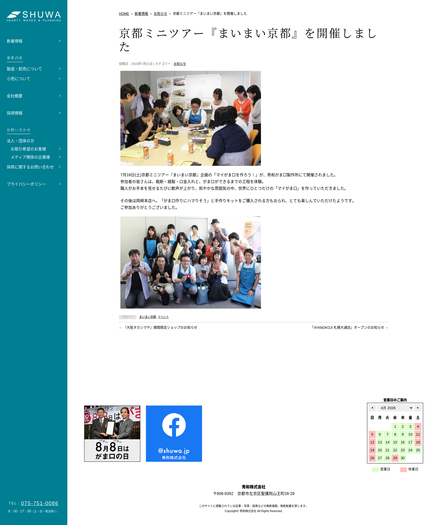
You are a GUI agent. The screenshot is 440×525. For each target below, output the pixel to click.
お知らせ (180, 63)
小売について (18, 78)
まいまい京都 (147, 316)
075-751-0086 (40, 503)
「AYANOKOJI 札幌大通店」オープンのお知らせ (349, 328)
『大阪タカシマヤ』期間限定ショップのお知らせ (158, 328)
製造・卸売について (24, 69)
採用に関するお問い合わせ (30, 167)
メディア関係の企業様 (30, 157)
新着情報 (14, 41)
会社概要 (14, 96)
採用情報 (14, 113)
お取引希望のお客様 (28, 149)
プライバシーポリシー (26, 184)
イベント (163, 316)
